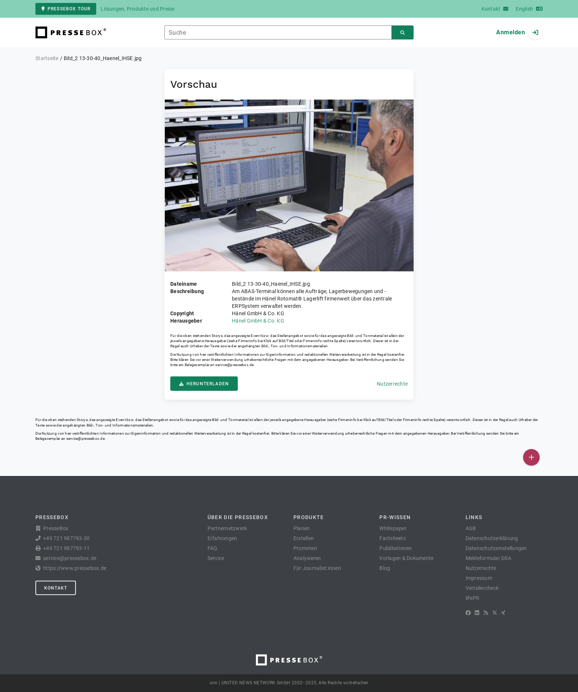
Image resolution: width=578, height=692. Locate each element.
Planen (301, 528)
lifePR (473, 598)
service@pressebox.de (234, 365)
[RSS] (486, 612)
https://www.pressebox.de (74, 568)
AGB (471, 528)
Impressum (479, 578)
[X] (494, 612)
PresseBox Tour (65, 8)
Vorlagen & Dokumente (406, 558)
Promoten (305, 548)
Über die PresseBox (238, 517)
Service (216, 558)
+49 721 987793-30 (66, 538)
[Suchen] (402, 32)
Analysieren (307, 558)
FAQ (212, 548)
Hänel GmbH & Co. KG (258, 321)
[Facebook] (468, 612)
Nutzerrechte (392, 384)
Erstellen (303, 538)
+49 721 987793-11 (66, 548)
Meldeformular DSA (488, 558)
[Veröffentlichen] (531, 457)
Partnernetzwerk (227, 528)
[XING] (503, 612)
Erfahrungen (222, 538)
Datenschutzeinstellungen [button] (496, 548)
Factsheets (392, 538)
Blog (384, 568)
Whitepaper (393, 528)
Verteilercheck (482, 588)
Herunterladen (204, 383)
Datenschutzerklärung (492, 538)
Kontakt (55, 588)
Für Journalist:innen (317, 568)
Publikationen (395, 548)
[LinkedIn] (477, 612)
